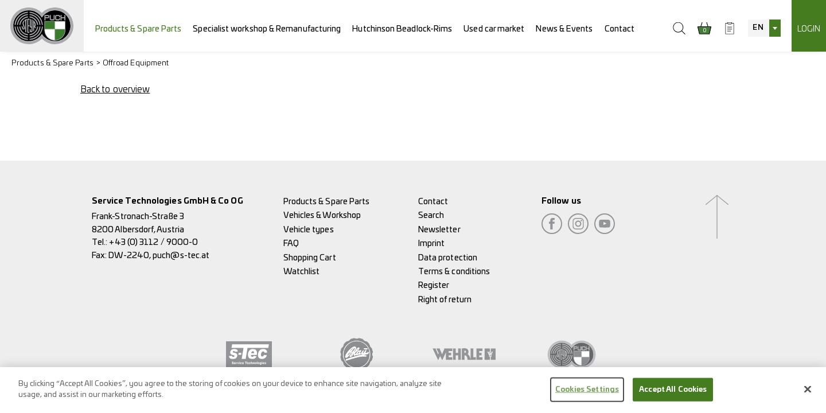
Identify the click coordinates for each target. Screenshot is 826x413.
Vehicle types (308, 229)
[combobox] (764, 28)
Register (434, 285)
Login (808, 29)
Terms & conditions (454, 271)
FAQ (291, 243)
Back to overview (115, 89)
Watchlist (301, 271)
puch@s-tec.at (181, 255)
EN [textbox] (758, 28)
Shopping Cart (309, 258)
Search (431, 215)
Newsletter (439, 229)
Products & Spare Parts (138, 29)
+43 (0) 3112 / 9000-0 (153, 242)
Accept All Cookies (673, 395)
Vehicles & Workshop (322, 215)
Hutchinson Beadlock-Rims (402, 29)
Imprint (431, 243)
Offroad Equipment (136, 63)
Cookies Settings (587, 395)
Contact (620, 29)
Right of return (445, 299)
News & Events (564, 29)
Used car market (493, 29)
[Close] (807, 394)
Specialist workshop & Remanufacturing (267, 29)
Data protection (447, 258)
